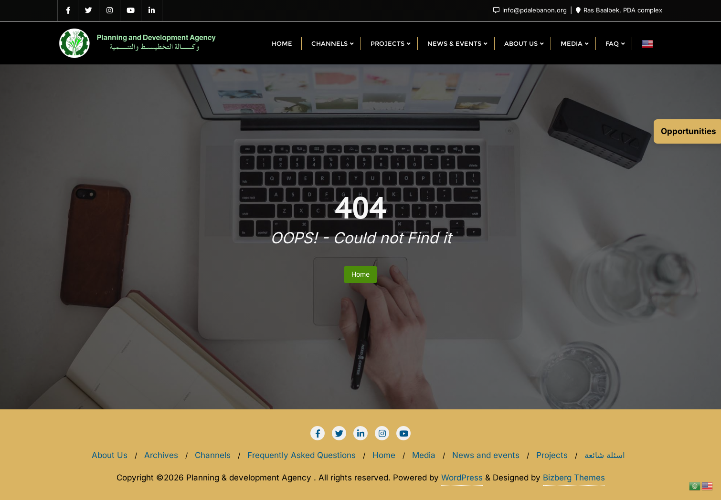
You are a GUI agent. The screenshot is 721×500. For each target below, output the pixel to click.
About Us (109, 455)
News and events (486, 455)
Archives (161, 455)
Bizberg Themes (574, 477)
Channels (213, 455)
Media (423, 455)
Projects (552, 455)
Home (360, 274)
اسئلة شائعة (604, 455)
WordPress (462, 477)
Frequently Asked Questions (301, 455)
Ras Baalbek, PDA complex (619, 10)
